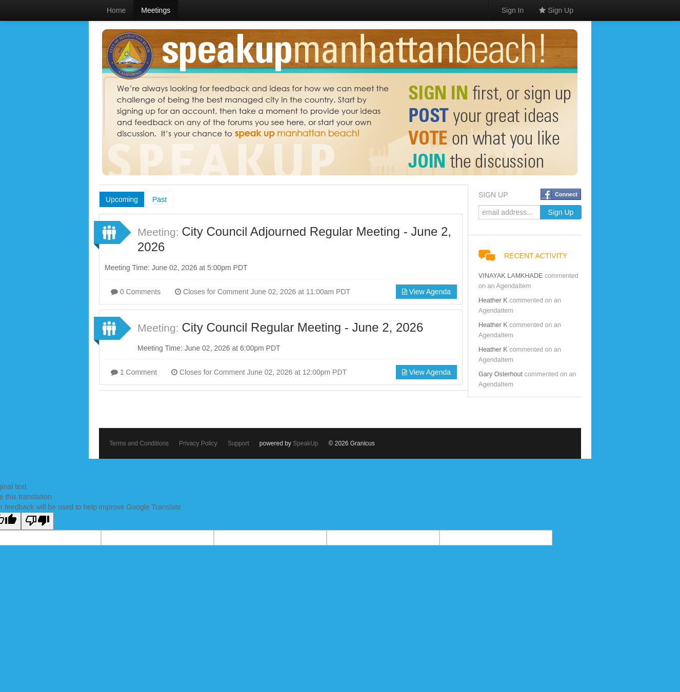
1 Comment (134, 372)
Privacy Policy (198, 443)
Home (116, 10)
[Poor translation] (37, 521)
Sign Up (556, 10)
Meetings (155, 10)
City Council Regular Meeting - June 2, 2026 (302, 327)
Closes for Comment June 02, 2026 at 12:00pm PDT (259, 372)
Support (238, 443)
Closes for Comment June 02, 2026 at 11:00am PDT (262, 292)
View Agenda (426, 292)
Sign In (513, 10)
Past (159, 199)
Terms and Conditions (139, 443)
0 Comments (136, 292)
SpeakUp (305, 443)
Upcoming (122, 199)
